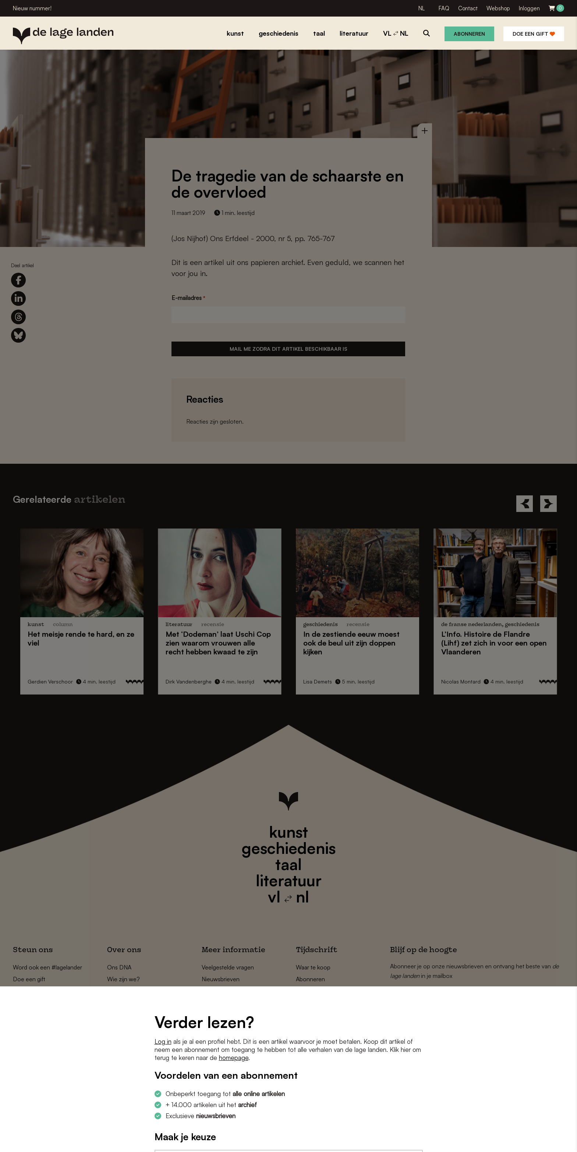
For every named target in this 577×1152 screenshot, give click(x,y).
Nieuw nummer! (32, 8)
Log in (163, 1041)
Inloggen (529, 8)
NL (421, 8)
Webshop (498, 8)
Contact (468, 8)
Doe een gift (534, 34)
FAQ (444, 8)
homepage (233, 1057)
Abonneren (469, 34)
